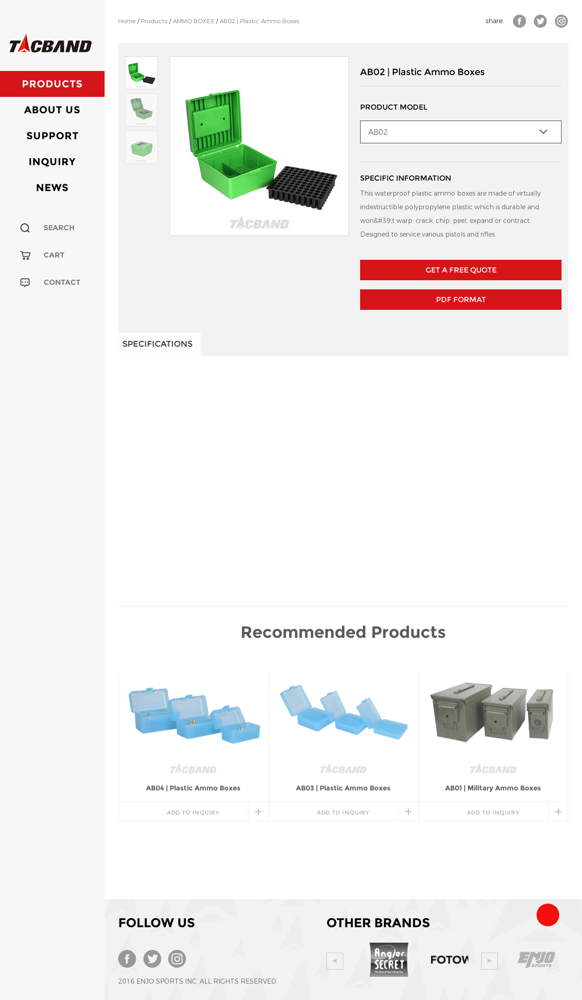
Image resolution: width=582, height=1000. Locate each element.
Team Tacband (548, 915)
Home (126, 21)
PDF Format (461, 299)
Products (52, 84)
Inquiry (52, 162)
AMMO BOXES (193, 21)
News (52, 188)
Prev (334, 961)
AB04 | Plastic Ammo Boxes (193, 701)
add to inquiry (193, 725)
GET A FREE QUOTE (461, 270)
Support (52, 136)
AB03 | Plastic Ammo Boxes (343, 701)
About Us (52, 110)
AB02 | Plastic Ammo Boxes (259, 21)
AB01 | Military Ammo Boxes (493, 701)
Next (489, 961)
